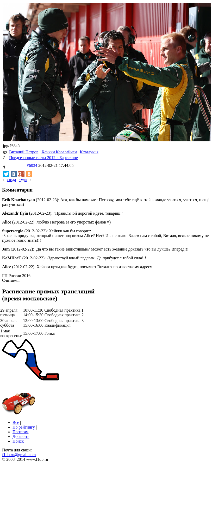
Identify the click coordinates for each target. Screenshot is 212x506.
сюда (11, 180)
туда (23, 180)
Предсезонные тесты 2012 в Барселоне (43, 157)
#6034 (32, 165)
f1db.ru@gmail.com (19, 454)
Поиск (18, 441)
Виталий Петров (23, 152)
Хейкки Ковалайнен (59, 152)
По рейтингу (24, 427)
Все (16, 422)
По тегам (20, 432)
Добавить (21, 436)
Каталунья (89, 152)
